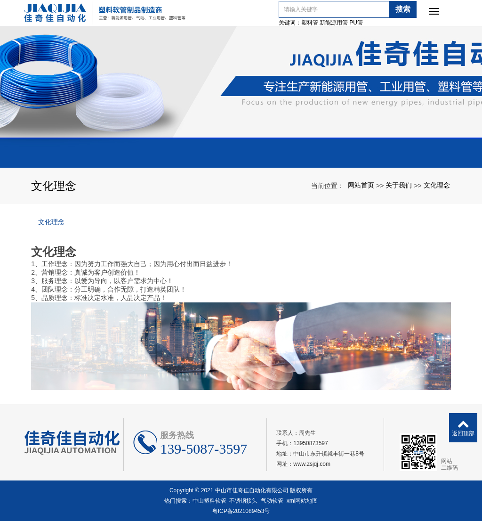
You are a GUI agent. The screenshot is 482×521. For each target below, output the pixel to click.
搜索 (409, 9)
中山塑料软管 (209, 500)
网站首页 (361, 185)
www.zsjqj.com (311, 464)
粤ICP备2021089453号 (241, 511)
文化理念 (437, 185)
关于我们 (399, 185)
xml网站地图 (302, 500)
